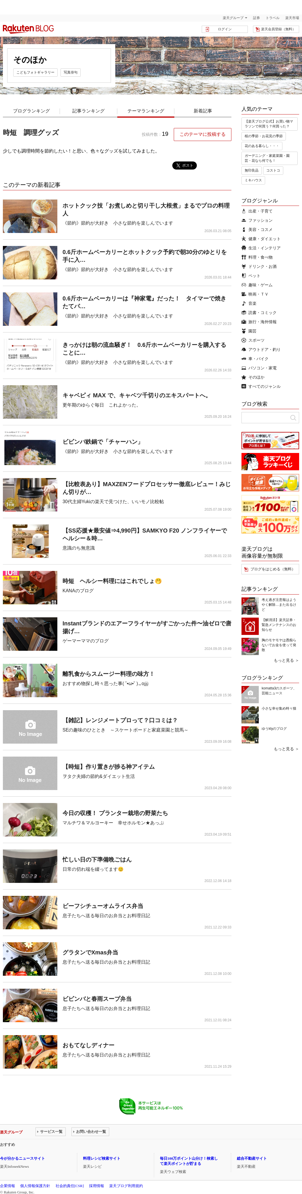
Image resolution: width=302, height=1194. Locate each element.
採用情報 (96, 1186)
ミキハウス (253, 180)
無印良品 (251, 170)
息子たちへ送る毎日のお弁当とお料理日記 (106, 915)
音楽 (248, 303)
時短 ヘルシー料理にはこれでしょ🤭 (112, 581)
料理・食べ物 (257, 257)
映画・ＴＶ (255, 294)
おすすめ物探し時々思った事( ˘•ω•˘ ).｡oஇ (106, 683)
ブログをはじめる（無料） (272, 569)
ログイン (225, 29)
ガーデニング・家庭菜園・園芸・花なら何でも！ (267, 158)
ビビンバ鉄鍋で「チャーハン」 (103, 442)
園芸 (248, 331)
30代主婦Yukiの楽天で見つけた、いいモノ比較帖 (113, 501)
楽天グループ (233, 18)
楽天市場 (292, 18)
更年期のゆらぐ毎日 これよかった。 (102, 405)
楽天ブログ (28, 29)
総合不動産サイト (252, 1158)
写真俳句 (71, 72)
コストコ (273, 170)
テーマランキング (145, 110)
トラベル (273, 18)
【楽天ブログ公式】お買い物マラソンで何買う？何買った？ (269, 123)
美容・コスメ (257, 229)
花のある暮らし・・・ (262, 146)
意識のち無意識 (79, 548)
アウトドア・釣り (261, 349)
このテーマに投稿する (203, 134)
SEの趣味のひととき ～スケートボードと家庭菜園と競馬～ (125, 729)
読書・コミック (259, 312)
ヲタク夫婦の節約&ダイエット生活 (99, 776)
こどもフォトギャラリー (35, 72)
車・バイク (255, 358)
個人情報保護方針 (35, 1186)
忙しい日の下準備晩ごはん (97, 859)
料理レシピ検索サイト (101, 1158)
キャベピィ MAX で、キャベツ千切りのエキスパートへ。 (137, 395)
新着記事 (203, 110)
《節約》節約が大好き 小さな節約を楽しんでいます (118, 223)
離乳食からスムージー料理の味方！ (109, 674)
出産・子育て (257, 211)
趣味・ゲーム (257, 285)
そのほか (253, 377)
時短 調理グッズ (31, 132)
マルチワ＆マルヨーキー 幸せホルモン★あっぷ (113, 822)
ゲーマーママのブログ (86, 640)
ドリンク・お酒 (259, 266)
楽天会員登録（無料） (278, 29)
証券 (256, 18)
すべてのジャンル (261, 386)
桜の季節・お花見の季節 (264, 136)
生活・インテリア (261, 248)
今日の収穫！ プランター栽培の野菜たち (115, 813)
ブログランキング (31, 110)
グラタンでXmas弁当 (90, 952)
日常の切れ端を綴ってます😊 (93, 869)
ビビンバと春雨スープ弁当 (97, 999)
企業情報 (7, 1186)
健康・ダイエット (261, 238)
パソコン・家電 (259, 368)
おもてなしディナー (88, 1045)
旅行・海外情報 (259, 321)
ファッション (257, 220)
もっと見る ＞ (286, 660)
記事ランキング (88, 110)
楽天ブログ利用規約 (126, 1186)
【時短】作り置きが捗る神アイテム (109, 767)
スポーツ (253, 340)
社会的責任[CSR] (70, 1186)
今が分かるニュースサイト (22, 1158)
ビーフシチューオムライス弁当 (103, 906)
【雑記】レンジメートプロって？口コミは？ (120, 720)
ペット (251, 275)
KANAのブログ (78, 590)
